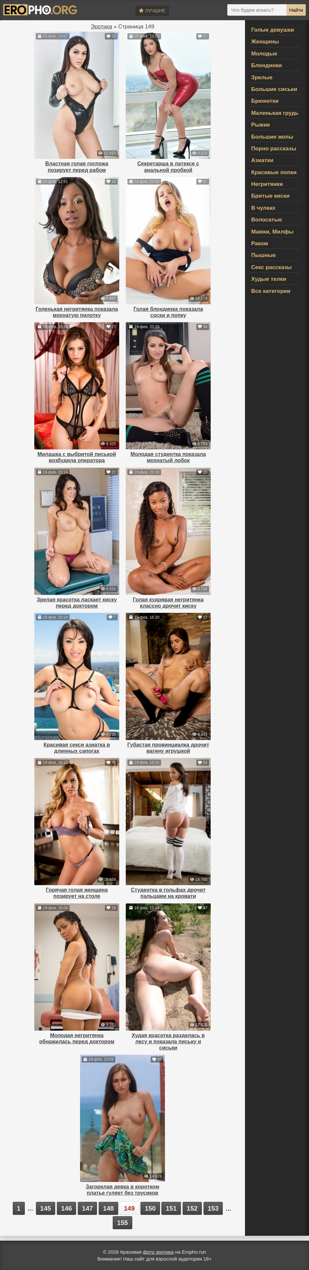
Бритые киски (270, 196)
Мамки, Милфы (272, 232)
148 (108, 1208)
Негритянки (267, 184)
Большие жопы (272, 137)
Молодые (264, 54)
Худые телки (268, 279)
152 (192, 1208)
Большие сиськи (274, 89)
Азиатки (262, 160)
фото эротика (158, 1252)
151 (171, 1208)
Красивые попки (274, 172)
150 (150, 1208)
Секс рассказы (271, 267)
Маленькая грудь (275, 113)
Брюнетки (265, 101)
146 (66, 1208)
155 (122, 1222)
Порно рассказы (273, 148)
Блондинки (266, 65)
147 (87, 1208)
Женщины (265, 41)
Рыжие (260, 125)
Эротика (101, 26)
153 (213, 1208)
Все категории (270, 291)
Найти (296, 10)
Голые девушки (272, 30)
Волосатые (266, 220)
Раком (259, 243)
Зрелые (261, 77)
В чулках (263, 208)
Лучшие (152, 10)
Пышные (263, 255)
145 (45, 1208)
